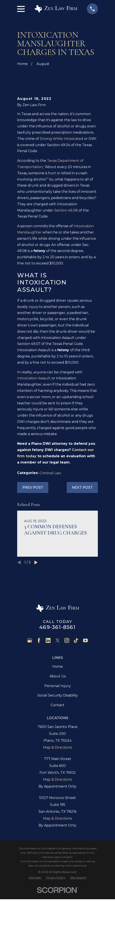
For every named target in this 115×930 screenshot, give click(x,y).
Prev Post (32, 533)
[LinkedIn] (48, 685)
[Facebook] (38, 685)
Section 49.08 (66, 255)
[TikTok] (76, 685)
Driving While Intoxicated (61, 184)
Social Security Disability (57, 741)
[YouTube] (85, 685)
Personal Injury (57, 731)
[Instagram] (66, 685)
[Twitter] (57, 685)
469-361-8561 (57, 672)
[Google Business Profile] (29, 685)
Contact (57, 750)
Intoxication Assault (34, 424)
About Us (58, 722)
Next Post (82, 533)
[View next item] (36, 608)
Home (57, 712)
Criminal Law (50, 518)
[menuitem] (35, 923)
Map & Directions (57, 793)
